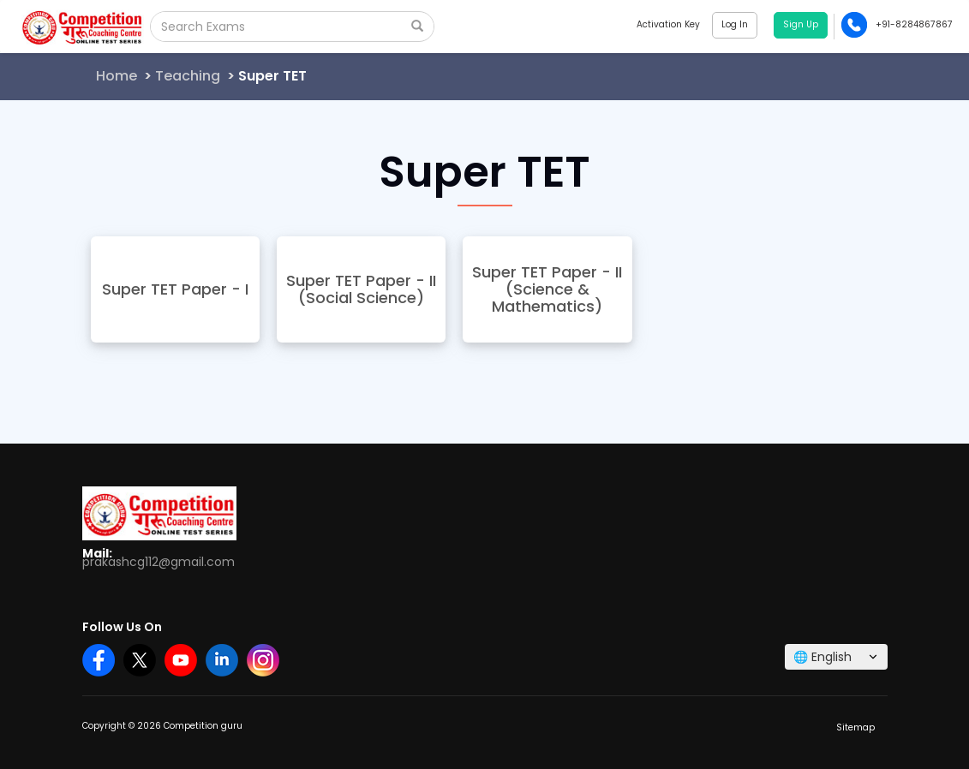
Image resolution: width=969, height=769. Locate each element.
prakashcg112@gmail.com (158, 561)
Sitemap (855, 727)
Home (116, 76)
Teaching (187, 76)
